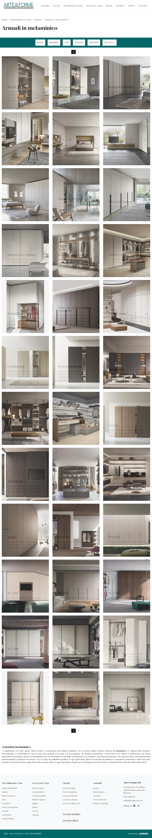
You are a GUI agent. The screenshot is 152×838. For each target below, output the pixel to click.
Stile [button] (66, 42)
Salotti (5, 792)
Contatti (143, 6)
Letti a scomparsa (10, 807)
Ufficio (131, 6)
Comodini (6, 803)
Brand (109, 6)
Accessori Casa (94, 6)
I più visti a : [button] (109, 42)
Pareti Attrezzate (9, 788)
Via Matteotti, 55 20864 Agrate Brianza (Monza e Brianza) (134, 790)
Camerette (6, 815)
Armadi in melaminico (57, 20)
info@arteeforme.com (133, 800)
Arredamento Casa (73, 6)
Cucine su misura (70, 799)
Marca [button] (40, 42)
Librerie (35, 815)
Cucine (56, 6)
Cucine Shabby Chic (72, 803)
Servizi (96, 788)
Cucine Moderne (70, 792)
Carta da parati (38, 796)
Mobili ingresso (8, 796)
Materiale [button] (54, 42)
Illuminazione (38, 788)
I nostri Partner (99, 799)
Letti (4, 799)
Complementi (38, 792)
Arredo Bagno (8, 818)
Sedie (34, 807)
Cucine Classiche (70, 796)
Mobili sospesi (38, 799)
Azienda (45, 6)
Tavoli (35, 811)
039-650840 (129, 797)
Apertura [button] (93, 42)
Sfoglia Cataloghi (100, 803)
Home (5, 20)
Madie (35, 803)
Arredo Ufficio (70, 820)
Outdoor (120, 6)
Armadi (38, 20)
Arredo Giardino (71, 814)
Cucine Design (69, 788)
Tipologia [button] (79, 42)
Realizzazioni (99, 792)
